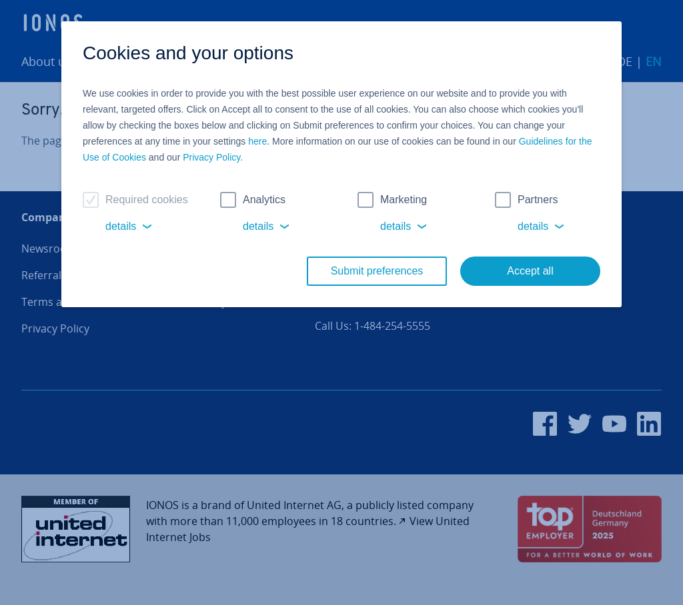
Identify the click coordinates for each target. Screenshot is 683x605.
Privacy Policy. (213, 157)
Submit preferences (377, 271)
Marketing (403, 199)
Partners (538, 199)
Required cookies (146, 199)
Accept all (530, 271)
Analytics (264, 199)
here (257, 141)
